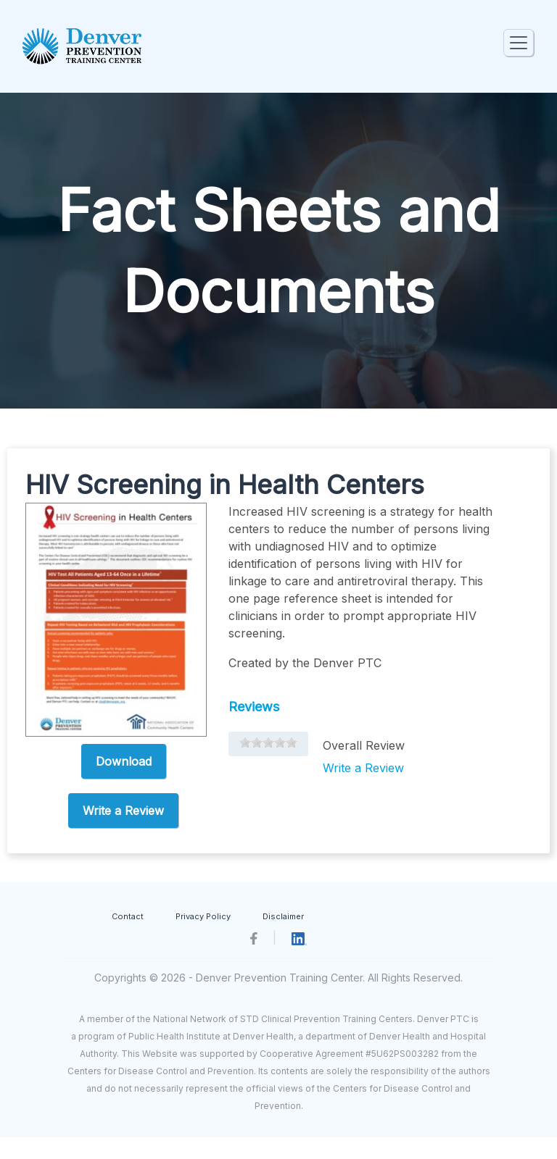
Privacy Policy (203, 916)
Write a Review (123, 810)
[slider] (268, 742)
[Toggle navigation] (518, 43)
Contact (128, 916)
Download (124, 761)
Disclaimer (283, 916)
